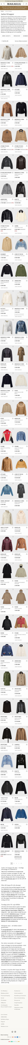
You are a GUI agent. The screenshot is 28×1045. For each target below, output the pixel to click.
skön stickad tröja (13, 921)
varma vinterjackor (19, 917)
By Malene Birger (5, 1019)
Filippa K (20, 910)
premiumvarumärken (20, 977)
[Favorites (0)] (23, 4)
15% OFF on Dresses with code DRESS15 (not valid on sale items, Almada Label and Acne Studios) (14, 7)
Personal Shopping (5, 995)
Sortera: (21, 41)
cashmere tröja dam (18, 952)
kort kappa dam (5, 891)
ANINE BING (4, 1017)
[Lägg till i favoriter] (13, 45)
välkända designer (8, 977)
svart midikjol (4, 961)
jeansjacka (22, 954)
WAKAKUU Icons (14, 914)
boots (2, 935)
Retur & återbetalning (19, 998)
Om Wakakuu (4, 991)
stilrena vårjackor (6, 919)
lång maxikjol (20, 933)
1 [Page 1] (11, 863)
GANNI (2, 1024)
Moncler (7, 910)
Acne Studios (13, 910)
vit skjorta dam (17, 965)
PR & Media (3, 1000)
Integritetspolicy (18, 1002)
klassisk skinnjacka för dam (8, 959)
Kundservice (17, 991)
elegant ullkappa (10, 894)
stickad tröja (19, 931)
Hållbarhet (3, 1002)
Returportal (17, 1000)
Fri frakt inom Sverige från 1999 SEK (14, 1)
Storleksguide (4, 1005)
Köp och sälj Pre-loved (6, 1007)
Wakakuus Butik (5, 993)
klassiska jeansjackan (13, 916)
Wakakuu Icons (4, 1026)
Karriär (2, 998)
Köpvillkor (16, 1005)
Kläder (2, 11)
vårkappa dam (15, 891)
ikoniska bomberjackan (7, 917)
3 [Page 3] (16, 863)
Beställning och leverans (20, 995)
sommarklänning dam (19, 956)
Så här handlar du (18, 993)
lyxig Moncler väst (10, 879)
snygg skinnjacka (7, 929)
